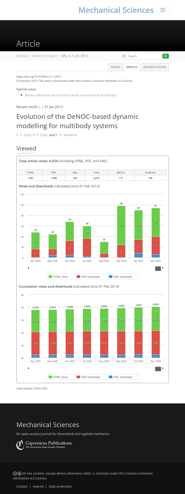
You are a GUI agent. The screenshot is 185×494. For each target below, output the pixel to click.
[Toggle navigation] (163, 10)
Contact (22, 486)
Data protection (60, 486)
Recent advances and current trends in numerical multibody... (71, 95)
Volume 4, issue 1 (45, 56)
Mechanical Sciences (116, 10)
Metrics (131, 67)
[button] (124, 56)
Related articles (154, 67)
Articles (21, 56)
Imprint (38, 486)
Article (115, 67)
